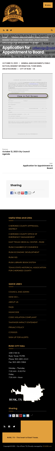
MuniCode (14, 312)
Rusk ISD (13, 257)
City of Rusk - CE (27, 69)
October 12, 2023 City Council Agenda (16, 151)
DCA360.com (47, 446)
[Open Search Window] (51, 30)
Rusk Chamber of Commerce (23, 247)
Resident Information (12, 40)
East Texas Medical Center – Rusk (26, 242)
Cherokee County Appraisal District (24, 227)
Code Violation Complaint (23, 317)
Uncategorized (41, 40)
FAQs (11, 307)
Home (4, 37)
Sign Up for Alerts (18, 337)
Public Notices (41, 37)
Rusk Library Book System (22, 262)
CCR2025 (13, 332)
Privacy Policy (16, 327)
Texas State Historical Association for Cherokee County (27, 269)
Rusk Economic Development (24, 252)
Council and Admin (19, 292)
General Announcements (23, 37)
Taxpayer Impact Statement (23, 322)
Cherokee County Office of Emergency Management (23, 235)
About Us (13, 302)
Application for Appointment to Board (38, 165)
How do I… (14, 297)
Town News (28, 40)
